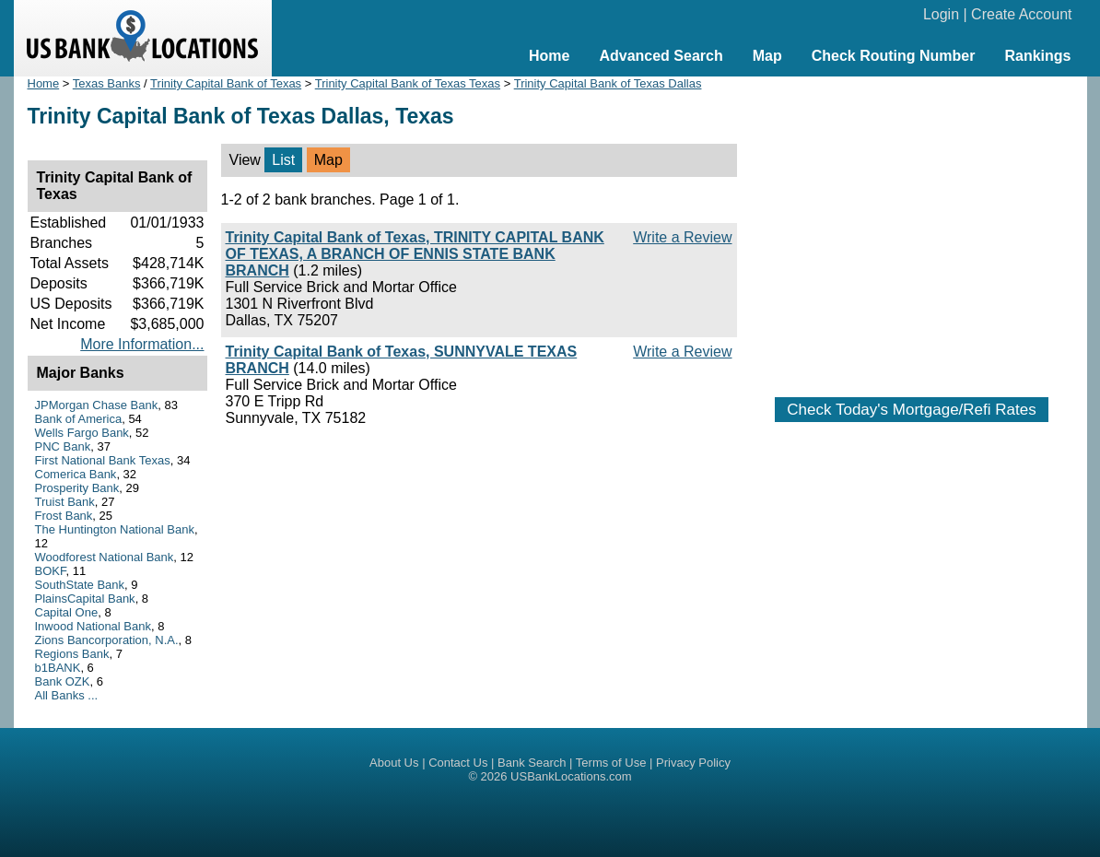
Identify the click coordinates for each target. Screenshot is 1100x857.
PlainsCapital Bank (85, 598)
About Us (393, 762)
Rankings (1037, 56)
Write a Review (682, 237)
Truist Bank (65, 502)
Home (549, 56)
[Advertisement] (912, 228)
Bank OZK (62, 681)
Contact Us (457, 762)
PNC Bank (63, 446)
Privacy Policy (693, 762)
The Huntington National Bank (114, 529)
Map (767, 56)
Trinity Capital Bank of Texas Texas (407, 83)
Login (941, 14)
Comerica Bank (76, 474)
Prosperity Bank (77, 488)
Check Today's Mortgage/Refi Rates (911, 409)
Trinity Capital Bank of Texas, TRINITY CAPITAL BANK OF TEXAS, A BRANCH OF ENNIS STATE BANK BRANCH (415, 253)
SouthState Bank (80, 585)
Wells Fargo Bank (82, 433)
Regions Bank (72, 654)
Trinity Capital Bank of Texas (225, 83)
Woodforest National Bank (104, 557)
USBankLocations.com (571, 776)
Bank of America (79, 419)
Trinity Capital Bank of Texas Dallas (608, 83)
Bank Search (531, 762)
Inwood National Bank (93, 626)
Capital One (67, 612)
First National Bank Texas (102, 460)
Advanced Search (660, 56)
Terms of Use (611, 762)
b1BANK (58, 668)
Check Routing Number (894, 56)
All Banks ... (67, 695)
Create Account (1021, 14)
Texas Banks (107, 83)
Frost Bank (64, 515)
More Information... (142, 344)
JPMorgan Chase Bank (96, 405)
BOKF (50, 571)
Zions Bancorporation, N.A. (107, 640)
